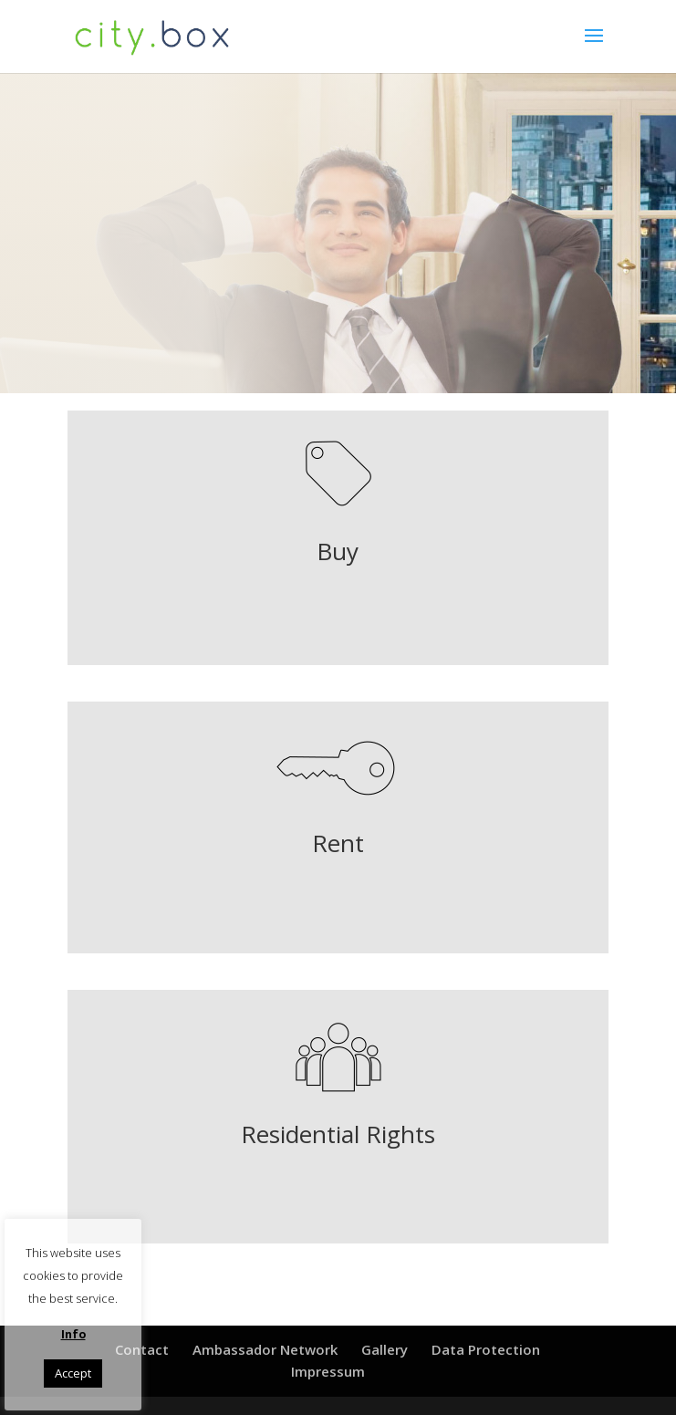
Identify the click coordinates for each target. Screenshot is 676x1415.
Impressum (328, 1371)
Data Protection (486, 1349)
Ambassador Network (265, 1349)
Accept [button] (73, 1373)
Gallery (384, 1349)
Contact (142, 1349)
